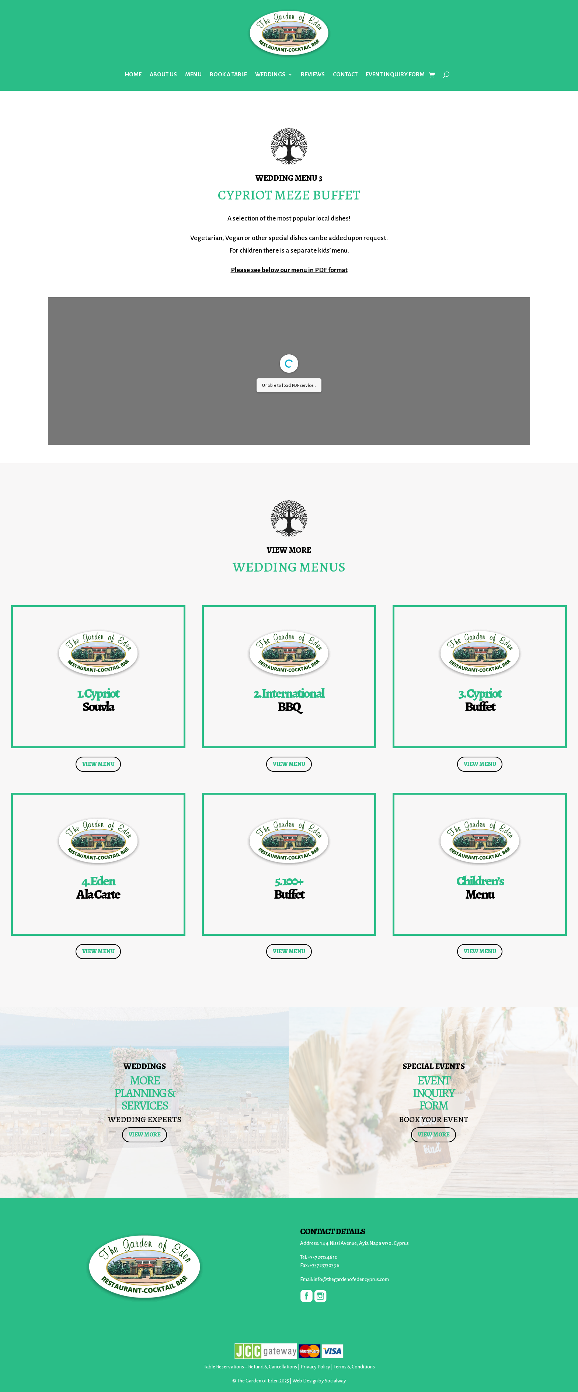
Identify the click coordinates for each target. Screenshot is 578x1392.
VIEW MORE (145, 1135)
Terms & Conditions (354, 1367)
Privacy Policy (315, 1367)
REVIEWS (313, 74)
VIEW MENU (98, 764)
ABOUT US (163, 74)
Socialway (335, 1381)
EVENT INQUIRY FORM (395, 74)
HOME (133, 74)
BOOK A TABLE (228, 74)
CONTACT (345, 74)
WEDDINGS (270, 74)
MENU (193, 74)
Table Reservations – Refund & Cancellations (250, 1367)
